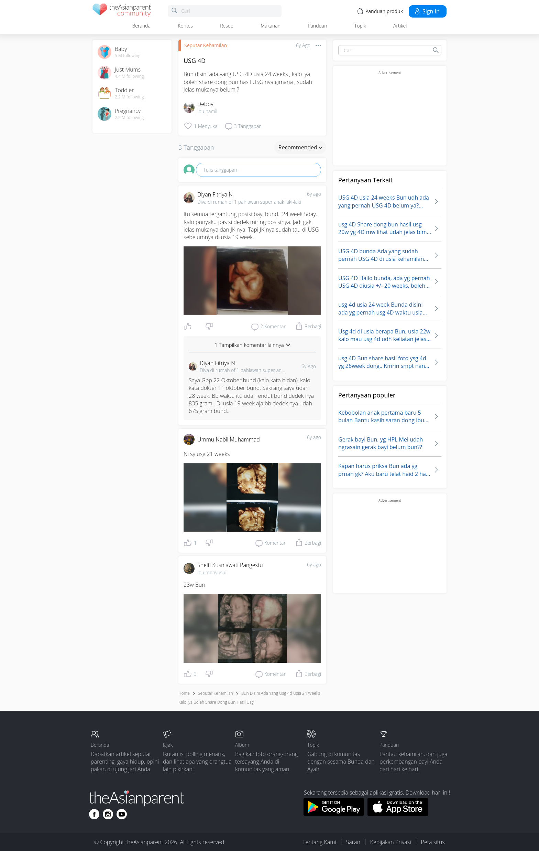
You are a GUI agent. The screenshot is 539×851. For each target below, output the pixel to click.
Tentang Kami (319, 842)
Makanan (270, 25)
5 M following (128, 55)
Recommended (300, 147)
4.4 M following (129, 76)
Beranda (141, 25)
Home (184, 693)
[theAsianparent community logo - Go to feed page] (121, 11)
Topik (360, 25)
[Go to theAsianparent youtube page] (122, 814)
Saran (353, 842)
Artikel (400, 25)
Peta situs (433, 842)
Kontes (185, 25)
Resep (226, 25)
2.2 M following (129, 97)
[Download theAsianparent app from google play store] (333, 814)
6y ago (314, 194)
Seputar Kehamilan (205, 45)
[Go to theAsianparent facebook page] (94, 814)
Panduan (317, 25)
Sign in (427, 11)
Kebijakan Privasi (390, 842)
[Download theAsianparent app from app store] (397, 814)
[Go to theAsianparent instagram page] (108, 814)
